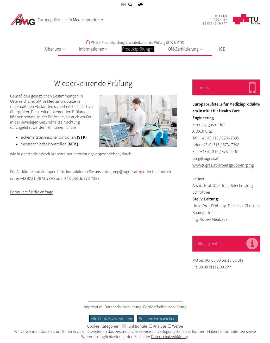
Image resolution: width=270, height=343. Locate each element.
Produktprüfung (138, 49)
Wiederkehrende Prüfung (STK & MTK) (156, 42)
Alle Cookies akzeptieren (111, 318)
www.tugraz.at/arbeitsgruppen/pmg (223, 165)
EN (123, 4)
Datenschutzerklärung (122, 306)
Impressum (93, 306)
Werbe (175, 326)
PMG (92, 42)
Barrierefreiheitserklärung (164, 306)
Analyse (157, 326)
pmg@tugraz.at (124, 171)
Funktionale (134, 326)
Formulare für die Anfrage (31, 191)
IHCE (220, 49)
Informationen (93, 49)
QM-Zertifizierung (185, 49)
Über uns (55, 49)
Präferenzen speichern (158, 318)
